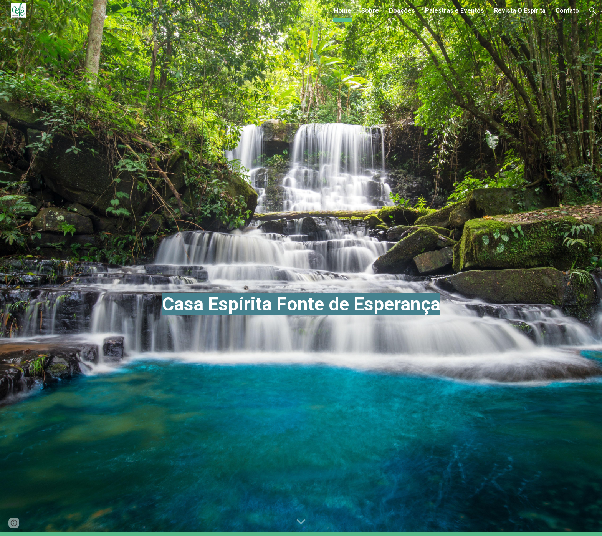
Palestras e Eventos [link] (454, 10)
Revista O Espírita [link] (520, 10)
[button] (593, 11)
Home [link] (342, 10)
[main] (301, 268)
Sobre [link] (370, 10)
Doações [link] (402, 10)
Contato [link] (567, 10)
